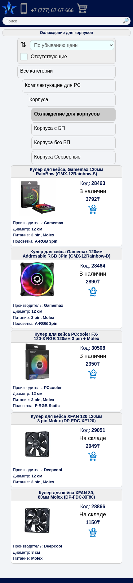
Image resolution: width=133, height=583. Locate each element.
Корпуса (38, 99)
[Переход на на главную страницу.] (8, 8)
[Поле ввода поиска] (62, 21)
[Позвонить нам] (46, 9)
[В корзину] (92, 209)
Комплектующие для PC (53, 85)
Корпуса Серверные (57, 156)
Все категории (36, 70)
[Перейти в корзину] (87, 8)
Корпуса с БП (49, 128)
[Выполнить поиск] (126, 21)
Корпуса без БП (52, 142)
